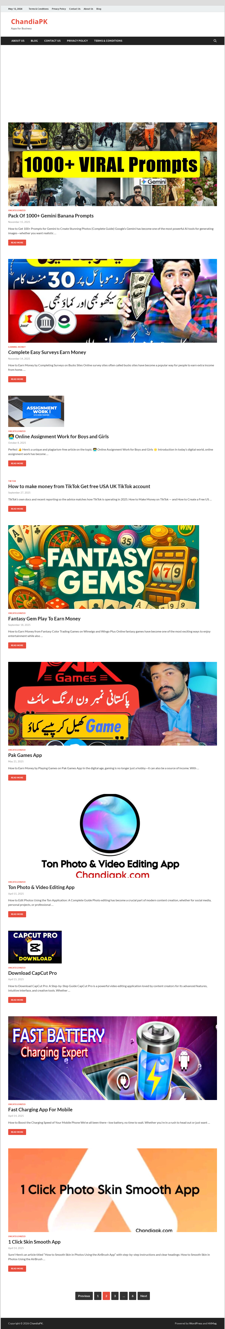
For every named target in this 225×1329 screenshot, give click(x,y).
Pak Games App (25, 755)
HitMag (212, 1323)
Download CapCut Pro (32, 973)
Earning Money (17, 347)
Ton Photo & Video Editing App (41, 887)
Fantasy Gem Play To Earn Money (44, 619)
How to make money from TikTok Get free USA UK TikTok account (79, 486)
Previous (84, 1296)
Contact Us (74, 8)
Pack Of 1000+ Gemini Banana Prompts (51, 216)
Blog (98, 8)
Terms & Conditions (38, 8)
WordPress (195, 1323)
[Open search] (215, 41)
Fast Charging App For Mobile (40, 1109)
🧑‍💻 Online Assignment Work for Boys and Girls (58, 436)
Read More (15, 242)
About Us (88, 8)
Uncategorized (17, 210)
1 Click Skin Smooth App (34, 1242)
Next (143, 1296)
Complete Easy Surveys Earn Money (47, 352)
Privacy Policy (59, 8)
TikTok (12, 481)
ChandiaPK (29, 21)
